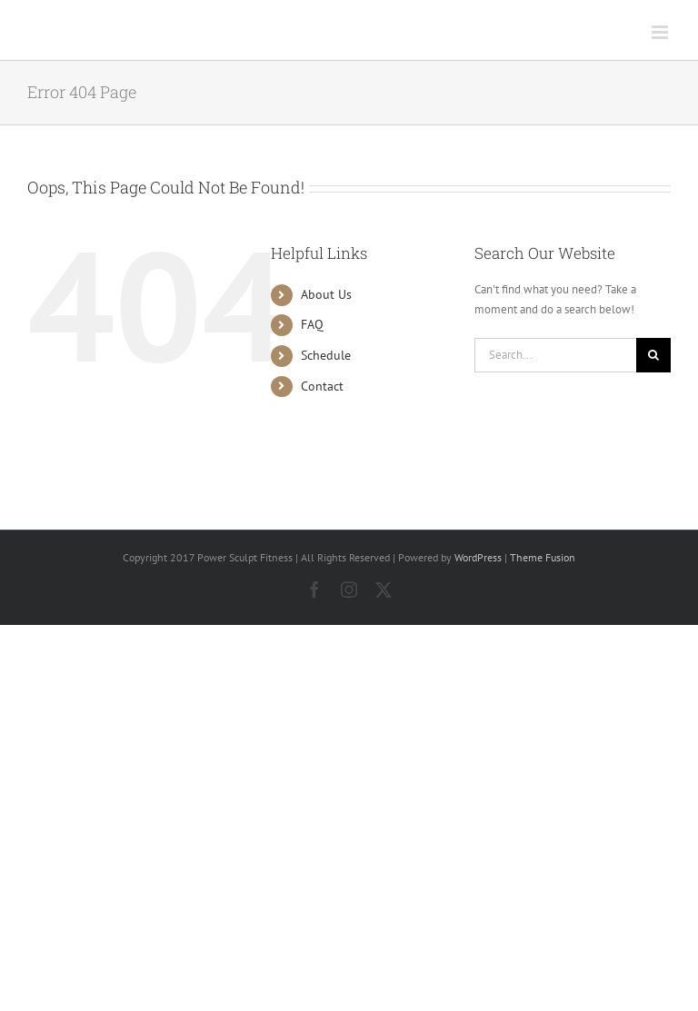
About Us (326, 294)
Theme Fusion (542, 557)
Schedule (326, 355)
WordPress (478, 557)
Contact (322, 386)
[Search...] (555, 355)
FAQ (312, 324)
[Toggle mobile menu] (661, 32)
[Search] (653, 355)
